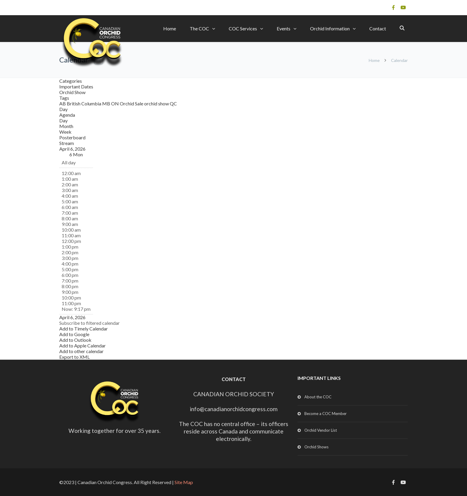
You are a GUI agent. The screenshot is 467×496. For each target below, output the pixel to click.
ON (115, 103)
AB (63, 103)
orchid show (157, 103)
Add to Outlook (75, 340)
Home (169, 28)
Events (283, 28)
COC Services (243, 28)
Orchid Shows (316, 446)
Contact (377, 28)
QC (173, 103)
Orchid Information (330, 28)
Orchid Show (72, 92)
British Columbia (84, 103)
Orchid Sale (132, 103)
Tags (64, 98)
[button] (89, 323)
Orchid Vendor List (320, 430)
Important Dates (76, 86)
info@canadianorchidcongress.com (234, 408)
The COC (199, 28)
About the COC (317, 396)
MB (106, 103)
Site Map (184, 482)
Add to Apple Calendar (82, 345)
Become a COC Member (325, 413)
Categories (70, 81)
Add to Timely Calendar (83, 328)
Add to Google (74, 334)
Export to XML (74, 357)
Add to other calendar (81, 351)
